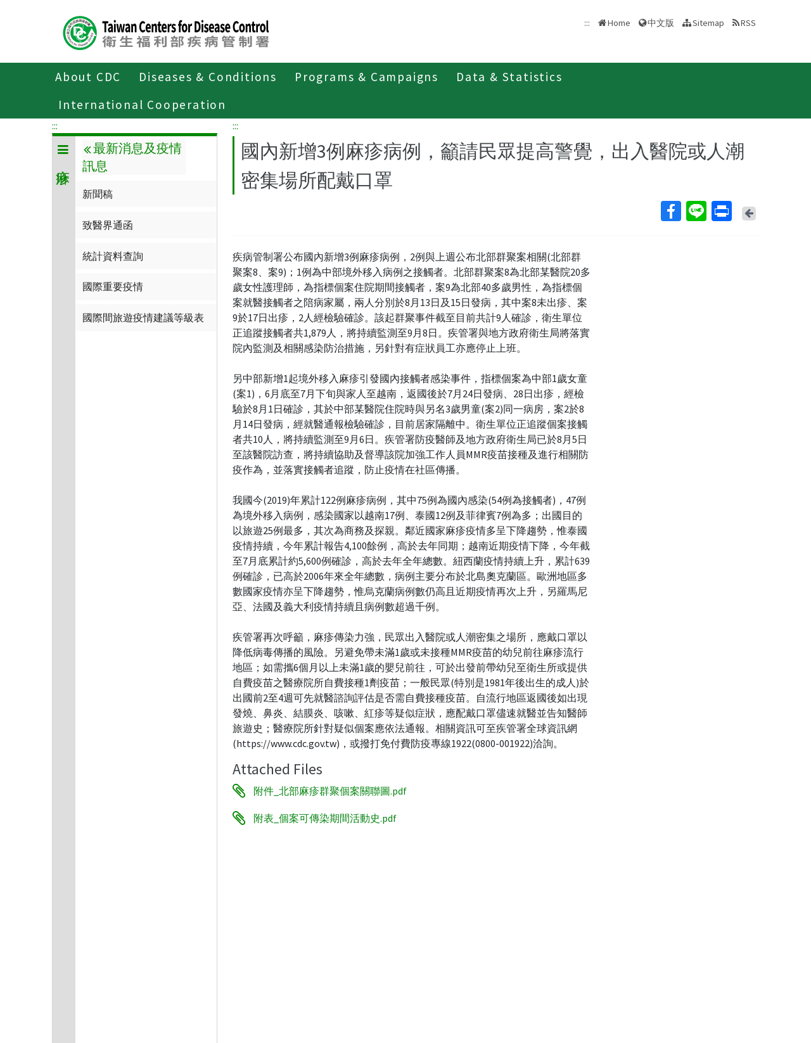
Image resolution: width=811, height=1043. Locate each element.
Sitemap (708, 23)
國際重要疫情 (112, 286)
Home (619, 23)
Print (721, 211)
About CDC (88, 76)
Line (695, 211)
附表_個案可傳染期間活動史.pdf (325, 818)
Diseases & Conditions (208, 76)
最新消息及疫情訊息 (131, 157)
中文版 (661, 23)
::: (55, 125)
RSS (748, 23)
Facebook (670, 211)
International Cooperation (142, 104)
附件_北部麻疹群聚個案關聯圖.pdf (330, 790)
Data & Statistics (509, 76)
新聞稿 (97, 194)
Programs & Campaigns (366, 76)
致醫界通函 (107, 225)
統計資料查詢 (112, 256)
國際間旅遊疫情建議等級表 (143, 317)
